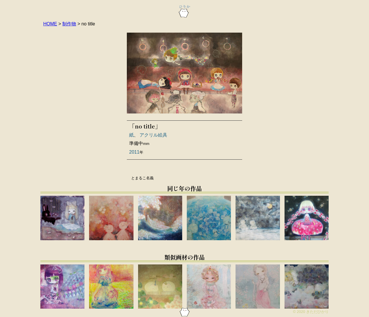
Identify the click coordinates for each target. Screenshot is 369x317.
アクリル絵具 (153, 135)
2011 (134, 152)
